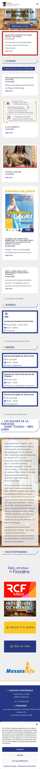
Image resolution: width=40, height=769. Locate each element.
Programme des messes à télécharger (18, 69)
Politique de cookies (10, 766)
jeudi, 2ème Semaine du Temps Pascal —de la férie (18, 36)
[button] (37, 724)
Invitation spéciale (13, 172)
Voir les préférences (20, 761)
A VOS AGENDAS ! (12, 127)
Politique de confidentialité (27, 766)
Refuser (20, 755)
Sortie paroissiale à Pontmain (18, 321)
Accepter (20, 749)
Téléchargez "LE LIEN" (20, 26)
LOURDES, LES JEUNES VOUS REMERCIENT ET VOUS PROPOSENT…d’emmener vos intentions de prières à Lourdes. (19, 241)
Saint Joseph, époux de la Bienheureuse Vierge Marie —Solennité (17, 273)
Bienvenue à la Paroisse (20, 13)
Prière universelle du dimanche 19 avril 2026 (19, 79)
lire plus (9, 51)
